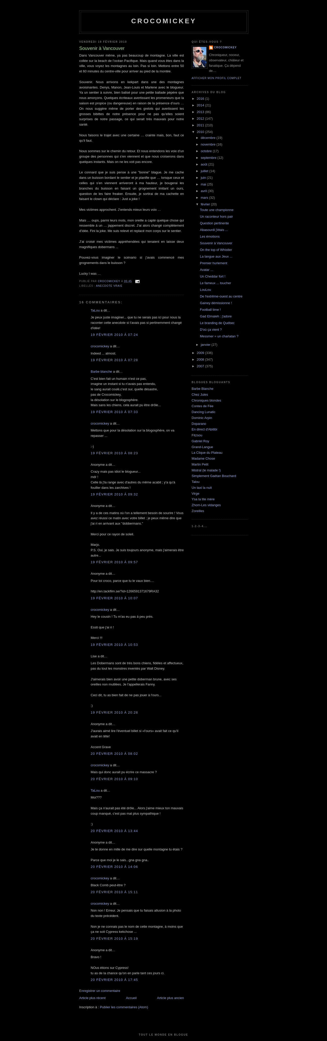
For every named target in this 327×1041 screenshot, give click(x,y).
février (206, 204)
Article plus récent (92, 998)
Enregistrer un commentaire (99, 991)
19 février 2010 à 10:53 (114, 645)
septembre (209, 158)
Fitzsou (197, 435)
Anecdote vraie (109, 285)
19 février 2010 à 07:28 (114, 360)
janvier (206, 345)
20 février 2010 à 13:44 (114, 831)
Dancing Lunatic (203, 412)
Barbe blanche (101, 371)
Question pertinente (214, 223)
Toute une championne (216, 210)
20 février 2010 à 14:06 (114, 867)
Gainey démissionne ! (216, 303)
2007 (201, 366)
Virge (195, 493)
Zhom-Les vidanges (206, 505)
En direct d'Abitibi (204, 429)
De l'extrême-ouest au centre (221, 296)
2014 (201, 105)
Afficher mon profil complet (216, 78)
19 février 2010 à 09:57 (114, 562)
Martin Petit (200, 464)
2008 (201, 359)
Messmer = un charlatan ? (219, 336)
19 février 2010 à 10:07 (114, 598)
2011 (201, 125)
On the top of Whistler (216, 250)
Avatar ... (206, 270)
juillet (205, 171)
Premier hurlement (213, 263)
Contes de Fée (202, 406)
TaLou (95, 310)
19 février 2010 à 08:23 (114, 453)
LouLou (205, 290)
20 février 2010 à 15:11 (114, 892)
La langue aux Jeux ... (216, 256)
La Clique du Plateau (207, 453)
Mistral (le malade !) (206, 470)
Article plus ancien (170, 998)
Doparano (199, 424)
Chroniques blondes (206, 400)
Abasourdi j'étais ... (214, 230)
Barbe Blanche (202, 389)
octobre (207, 151)
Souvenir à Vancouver (216, 243)
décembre (208, 138)
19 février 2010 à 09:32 (114, 494)
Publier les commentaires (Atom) (124, 1007)
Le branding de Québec (217, 323)
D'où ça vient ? (211, 329)
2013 (201, 112)
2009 (201, 353)
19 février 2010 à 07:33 (114, 412)
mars (205, 198)
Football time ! (210, 310)
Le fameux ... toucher (215, 283)
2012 (201, 118)
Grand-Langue (202, 447)
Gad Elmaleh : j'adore (216, 316)
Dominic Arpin (202, 418)
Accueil (131, 998)
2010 (201, 132)
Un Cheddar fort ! (212, 276)
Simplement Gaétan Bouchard (214, 476)
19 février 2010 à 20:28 (114, 712)
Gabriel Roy (200, 441)
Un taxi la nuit (202, 488)
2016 (201, 99)
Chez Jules (200, 394)
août (204, 164)
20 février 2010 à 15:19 (114, 938)
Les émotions (209, 236)
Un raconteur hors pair (216, 216)
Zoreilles (198, 511)
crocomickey (163, 21)
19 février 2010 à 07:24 (114, 335)
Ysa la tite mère (203, 499)
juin (204, 178)
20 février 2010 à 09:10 (114, 779)
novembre (208, 144)
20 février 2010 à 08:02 (114, 754)
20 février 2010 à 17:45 (114, 980)
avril (204, 191)
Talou (196, 482)
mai (204, 184)
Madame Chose (203, 458)
